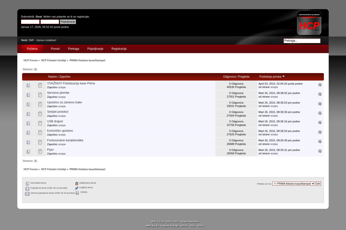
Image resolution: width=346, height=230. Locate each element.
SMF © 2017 (172, 221)
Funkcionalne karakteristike (65, 140)
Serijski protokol (57, 111)
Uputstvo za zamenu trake (64, 102)
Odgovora (229, 76)
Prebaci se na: (264, 183)
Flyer (50, 149)
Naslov (52, 76)
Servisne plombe (58, 92)
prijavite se (63, 16)
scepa (62, 87)
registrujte (83, 16)
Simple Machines (189, 221)
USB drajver (55, 121)
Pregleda (243, 76)
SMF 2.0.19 (157, 221)
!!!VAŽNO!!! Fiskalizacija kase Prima (71, 83)
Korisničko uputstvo (60, 130)
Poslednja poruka (272, 76)
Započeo (64, 76)
